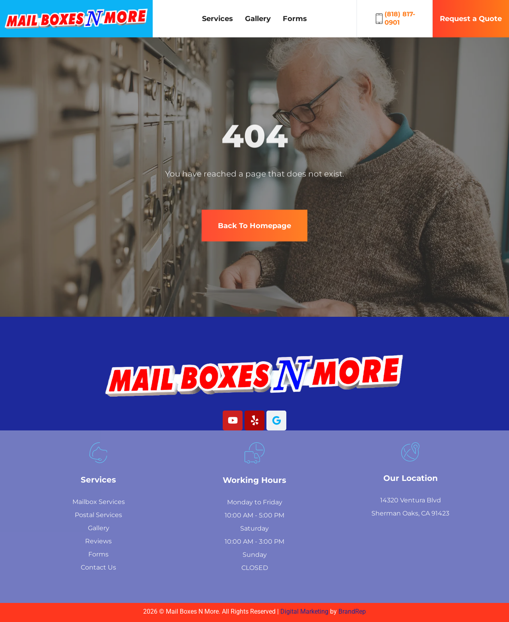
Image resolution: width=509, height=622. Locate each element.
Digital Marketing (305, 611)
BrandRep (352, 611)
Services (217, 18)
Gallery (258, 18)
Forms (295, 18)
